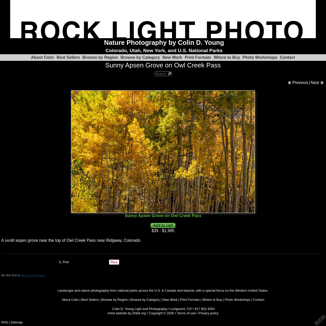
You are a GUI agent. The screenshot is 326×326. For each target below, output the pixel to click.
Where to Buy (227, 57)
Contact (287, 57)
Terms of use (186, 313)
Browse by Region (100, 57)
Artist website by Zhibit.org (126, 313)
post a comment (33, 275)
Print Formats (198, 57)
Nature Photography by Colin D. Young (164, 42)
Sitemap (17, 322)
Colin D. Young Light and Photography (140, 309)
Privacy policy (209, 313)
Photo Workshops (259, 57)
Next (315, 82)
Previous (300, 82)
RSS (4, 322)
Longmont (177, 309)
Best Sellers (68, 57)
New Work (172, 57)
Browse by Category (140, 57)
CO (189, 309)
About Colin (42, 57)
